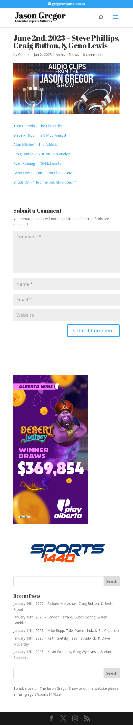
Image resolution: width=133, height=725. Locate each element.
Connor (24, 54)
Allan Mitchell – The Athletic (35, 144)
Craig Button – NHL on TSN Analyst (42, 154)
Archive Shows (67, 54)
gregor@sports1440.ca (42, 694)
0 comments (93, 54)
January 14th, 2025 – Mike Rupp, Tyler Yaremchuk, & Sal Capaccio (66, 630)
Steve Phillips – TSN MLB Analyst (39, 135)
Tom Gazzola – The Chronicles (38, 125)
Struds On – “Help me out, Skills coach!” (45, 182)
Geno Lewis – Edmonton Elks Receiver (44, 172)
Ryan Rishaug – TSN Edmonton (38, 163)
